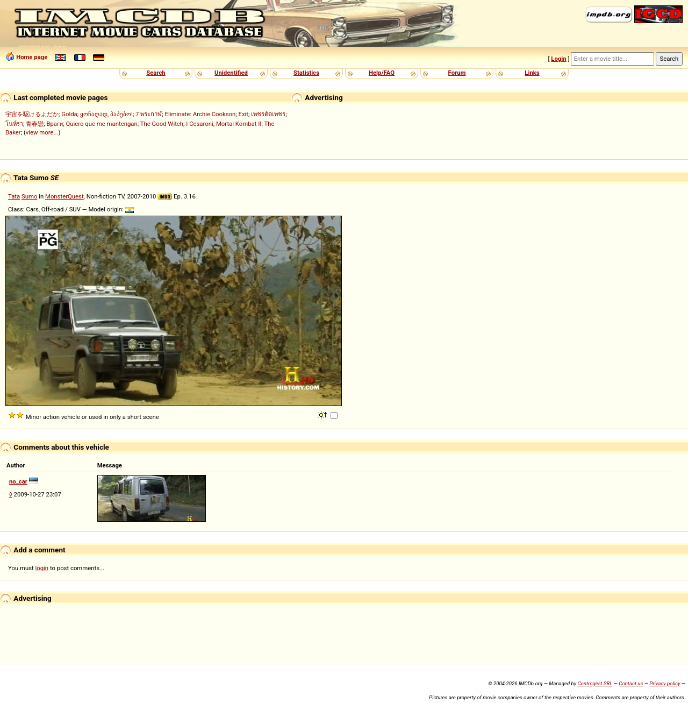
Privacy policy (664, 683)
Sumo (29, 196)
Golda (69, 114)
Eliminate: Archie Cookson (200, 114)
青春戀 (35, 123)
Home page (31, 57)
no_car (18, 481)
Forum (457, 72)
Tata (14, 196)
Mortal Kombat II (238, 123)
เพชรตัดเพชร (268, 114)
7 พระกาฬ (148, 114)
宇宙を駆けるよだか (32, 114)
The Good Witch (161, 123)
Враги (54, 123)
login (42, 568)
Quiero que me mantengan (102, 123)
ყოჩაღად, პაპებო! (106, 114)
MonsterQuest (64, 196)
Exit (244, 114)
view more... (42, 132)
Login (558, 58)
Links (532, 72)
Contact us (631, 683)
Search (155, 72)
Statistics (306, 72)
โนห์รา (14, 123)
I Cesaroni (199, 123)
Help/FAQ (382, 72)
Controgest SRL (594, 683)
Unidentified (231, 72)
